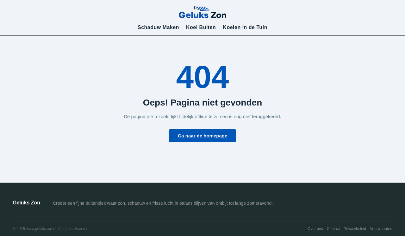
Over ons (315, 229)
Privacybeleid (355, 229)
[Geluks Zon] (202, 12)
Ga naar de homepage (202, 135)
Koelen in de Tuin (245, 27)
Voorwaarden (381, 229)
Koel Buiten (201, 27)
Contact (333, 229)
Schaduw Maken (158, 27)
